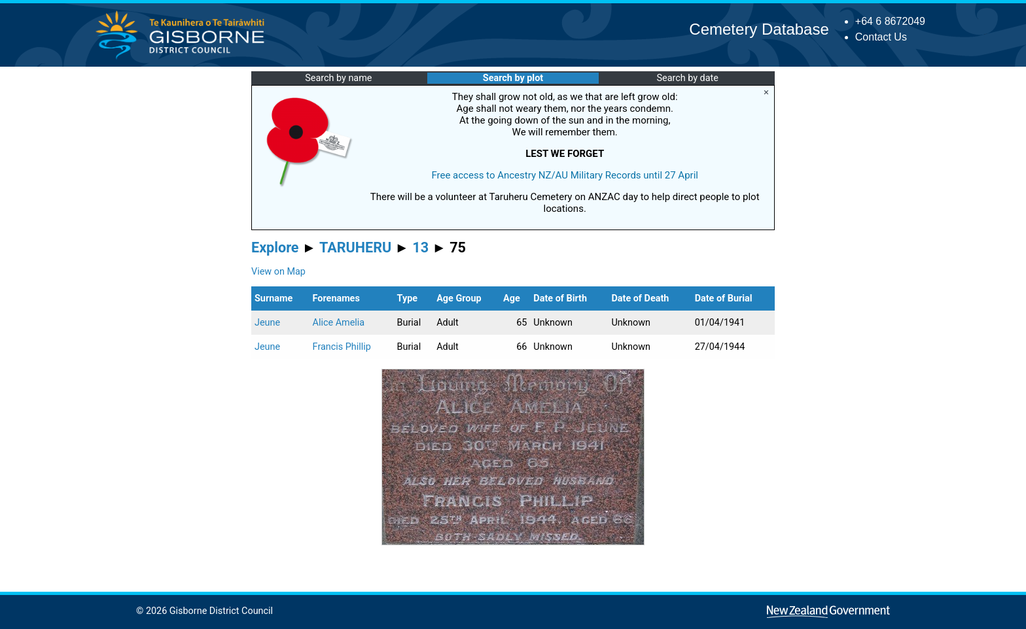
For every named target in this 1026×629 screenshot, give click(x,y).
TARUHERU (355, 247)
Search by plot (513, 78)
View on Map (278, 271)
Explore (275, 247)
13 (420, 247)
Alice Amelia (339, 322)
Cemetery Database (758, 29)
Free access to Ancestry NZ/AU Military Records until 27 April (564, 175)
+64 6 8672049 (890, 21)
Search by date (687, 78)
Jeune (267, 322)
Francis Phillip (342, 346)
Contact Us (881, 36)
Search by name (338, 78)
